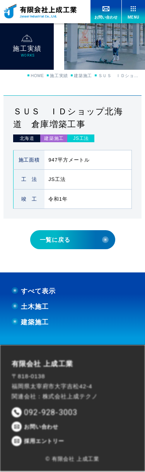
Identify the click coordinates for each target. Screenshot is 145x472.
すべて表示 (34, 291)
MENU (133, 17)
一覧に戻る (74, 240)
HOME (31, 76)
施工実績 (56, 76)
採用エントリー (44, 442)
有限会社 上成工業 (42, 364)
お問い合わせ (106, 17)
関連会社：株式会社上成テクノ (55, 397)
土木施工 (30, 307)
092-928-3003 (50, 413)
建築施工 (82, 76)
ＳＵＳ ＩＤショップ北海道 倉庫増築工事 (120, 76)
